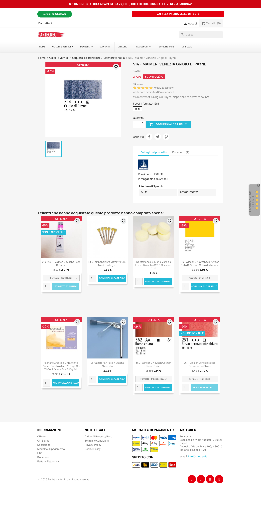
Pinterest (166, 136)
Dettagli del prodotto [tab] (153, 152)
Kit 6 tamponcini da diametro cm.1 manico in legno (107, 263)
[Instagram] (201, 479)
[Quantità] (137, 124)
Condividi (149, 136)
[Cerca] (201, 34)
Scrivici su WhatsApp (54, 13)
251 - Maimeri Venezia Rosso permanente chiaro (200, 364)
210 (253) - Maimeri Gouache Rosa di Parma (61, 263)
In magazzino (146, 178)
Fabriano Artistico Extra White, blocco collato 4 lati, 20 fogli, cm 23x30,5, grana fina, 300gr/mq (61, 366)
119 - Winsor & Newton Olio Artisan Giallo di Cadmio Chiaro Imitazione (199, 263)
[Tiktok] (210, 479)
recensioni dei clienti (252, 201)
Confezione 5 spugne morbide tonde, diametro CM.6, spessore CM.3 (153, 265)
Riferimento (145, 174)
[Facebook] (192, 479)
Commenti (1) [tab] (180, 152)
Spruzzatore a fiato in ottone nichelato (107, 364)
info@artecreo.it (197, 456)
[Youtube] (219, 479)
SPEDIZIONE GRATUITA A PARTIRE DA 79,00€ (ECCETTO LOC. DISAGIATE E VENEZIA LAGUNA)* (130, 4)
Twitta (157, 136)
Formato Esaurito (66, 286)
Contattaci (45, 23)
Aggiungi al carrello (168, 124)
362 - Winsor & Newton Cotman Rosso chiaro (153, 364)
